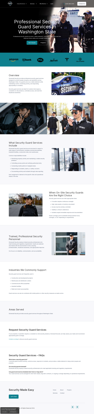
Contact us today (13, 344)
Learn (51, 3)
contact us (82, 3)
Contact (62, 393)
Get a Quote (32, 42)
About (61, 390)
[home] (10, 4)
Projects (43, 42)
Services (32, 3)
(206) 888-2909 (69, 3)
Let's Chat (14, 396)
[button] (22, 3)
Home (54, 390)
